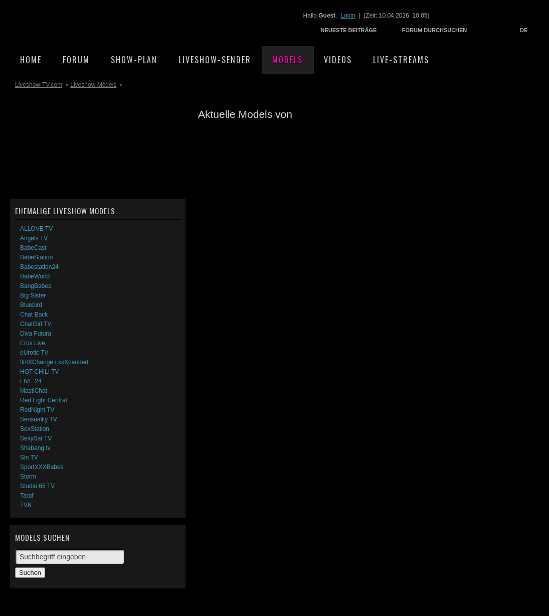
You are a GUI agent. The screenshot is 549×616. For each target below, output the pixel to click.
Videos (338, 60)
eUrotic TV (34, 352)
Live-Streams (401, 60)
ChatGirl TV (35, 324)
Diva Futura (35, 333)
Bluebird (31, 305)
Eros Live (32, 343)
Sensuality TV (38, 419)
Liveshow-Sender (214, 60)
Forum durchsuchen (434, 30)
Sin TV (29, 457)
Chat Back (34, 314)
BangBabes (35, 285)
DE (523, 30)
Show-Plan (134, 60)
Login (347, 15)
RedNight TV (37, 409)
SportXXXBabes (42, 467)
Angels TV (34, 238)
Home (31, 60)
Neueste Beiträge (349, 30)
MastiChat (33, 390)
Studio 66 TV (37, 486)
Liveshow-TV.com (98, 23)
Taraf (27, 495)
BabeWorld (35, 276)
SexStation (34, 428)
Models (287, 60)
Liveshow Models (93, 84)
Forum (76, 60)
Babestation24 (39, 266)
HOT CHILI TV (39, 371)
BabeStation (36, 257)
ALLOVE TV (36, 228)
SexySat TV (36, 438)
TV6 (25, 505)
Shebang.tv (35, 447)
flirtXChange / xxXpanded (54, 362)
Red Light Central (43, 400)
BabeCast (33, 247)
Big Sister (33, 295)
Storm (28, 476)
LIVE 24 (31, 381)
